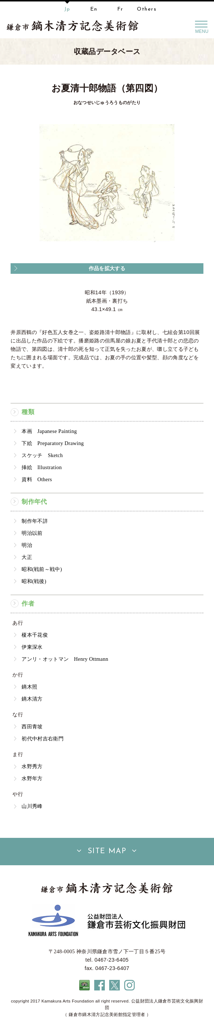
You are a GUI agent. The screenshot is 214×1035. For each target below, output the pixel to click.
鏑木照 (29, 687)
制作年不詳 (35, 521)
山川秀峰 (32, 806)
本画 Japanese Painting (49, 431)
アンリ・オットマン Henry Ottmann (65, 659)
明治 (27, 545)
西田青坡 (32, 726)
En (94, 9)
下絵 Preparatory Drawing (53, 443)
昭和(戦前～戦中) (42, 569)
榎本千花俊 (35, 635)
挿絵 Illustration (42, 467)
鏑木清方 (32, 699)
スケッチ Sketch (42, 455)
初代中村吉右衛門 (43, 738)
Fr (120, 9)
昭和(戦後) (34, 581)
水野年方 (32, 778)
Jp (67, 9)
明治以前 (32, 533)
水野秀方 (32, 766)
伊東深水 (32, 647)
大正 (27, 557)
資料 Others (37, 479)
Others (147, 9)
